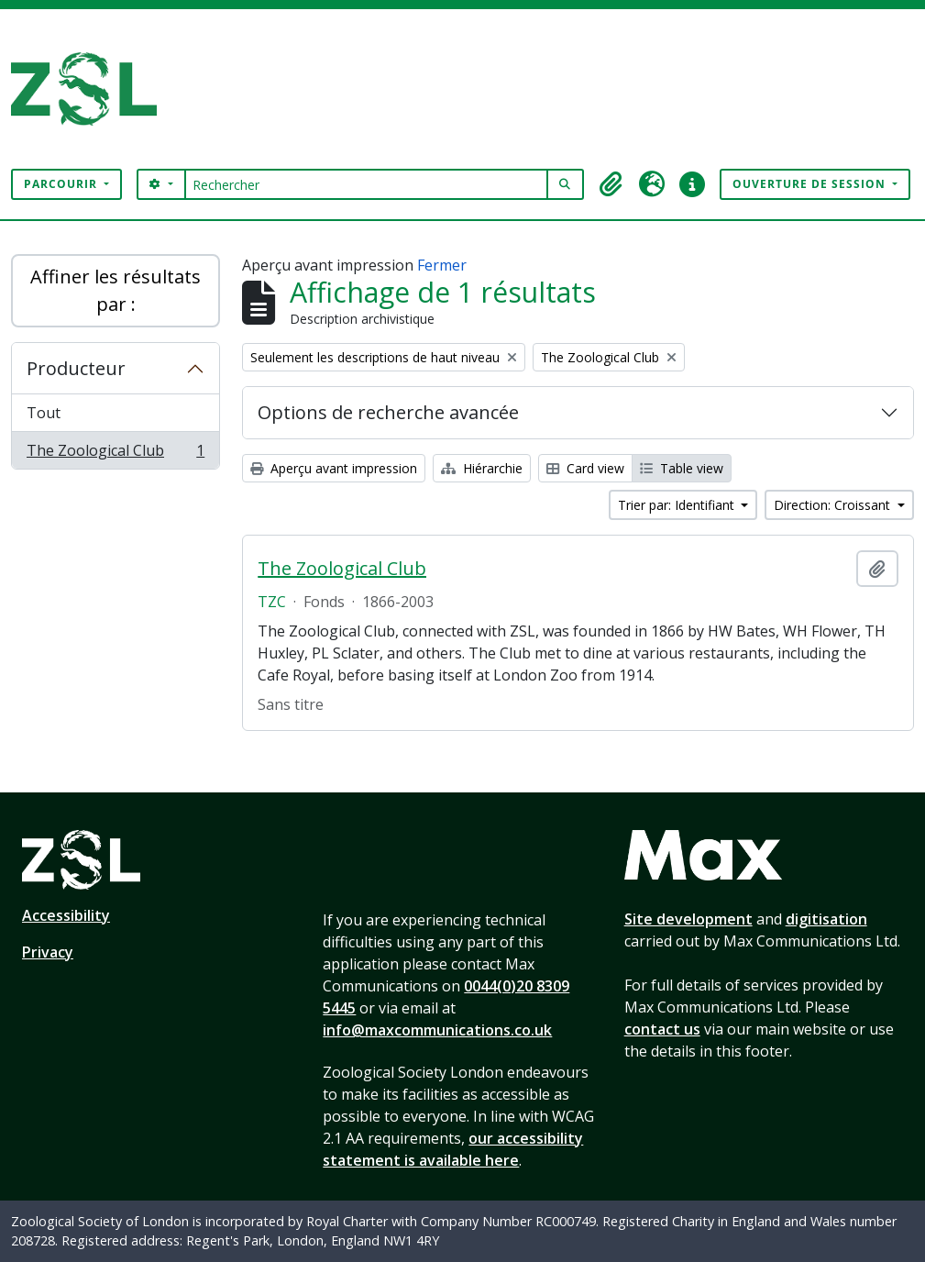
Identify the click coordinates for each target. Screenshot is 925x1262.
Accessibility (66, 915)
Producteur (76, 368)
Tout (44, 413)
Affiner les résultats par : (115, 290)
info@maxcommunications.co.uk (437, 1030)
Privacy (47, 952)
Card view (585, 468)
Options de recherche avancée (388, 412)
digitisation (826, 919)
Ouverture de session (810, 184)
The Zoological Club (115, 454)
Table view (681, 468)
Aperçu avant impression (333, 468)
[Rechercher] (366, 184)
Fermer (442, 265)
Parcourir (62, 184)
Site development (688, 919)
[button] (611, 184)
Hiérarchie (482, 468)
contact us (662, 1029)
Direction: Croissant (834, 505)
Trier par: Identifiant (678, 505)
